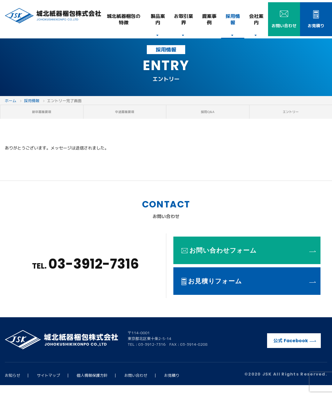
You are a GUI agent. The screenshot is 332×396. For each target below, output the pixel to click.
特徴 (123, 19)
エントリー (291, 117)
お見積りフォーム (248, 291)
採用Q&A (208, 117)
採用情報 (232, 19)
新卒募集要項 (41, 117)
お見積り (171, 386)
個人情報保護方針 (92, 386)
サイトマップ (48, 386)
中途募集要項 (124, 117)
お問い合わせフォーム (248, 260)
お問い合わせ (135, 386)
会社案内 (256, 19)
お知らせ (12, 386)
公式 (294, 351)
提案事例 (209, 19)
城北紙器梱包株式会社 (53, 15)
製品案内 (158, 19)
